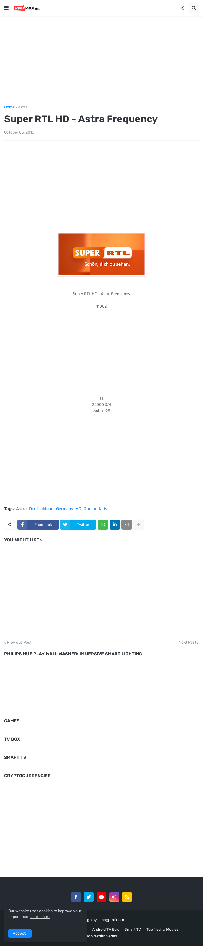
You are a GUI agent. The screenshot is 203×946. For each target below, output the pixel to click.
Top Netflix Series (101, 936)
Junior (90, 509)
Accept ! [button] (20, 933)
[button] (6, 8)
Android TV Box (105, 929)
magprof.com (112, 919)
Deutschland (41, 509)
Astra (22, 107)
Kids (103, 509)
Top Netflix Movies (162, 929)
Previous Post (19, 643)
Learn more (40, 916)
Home (9, 107)
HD (78, 509)
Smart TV (133, 929)
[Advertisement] (101, 59)
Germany (64, 509)
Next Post (187, 643)
